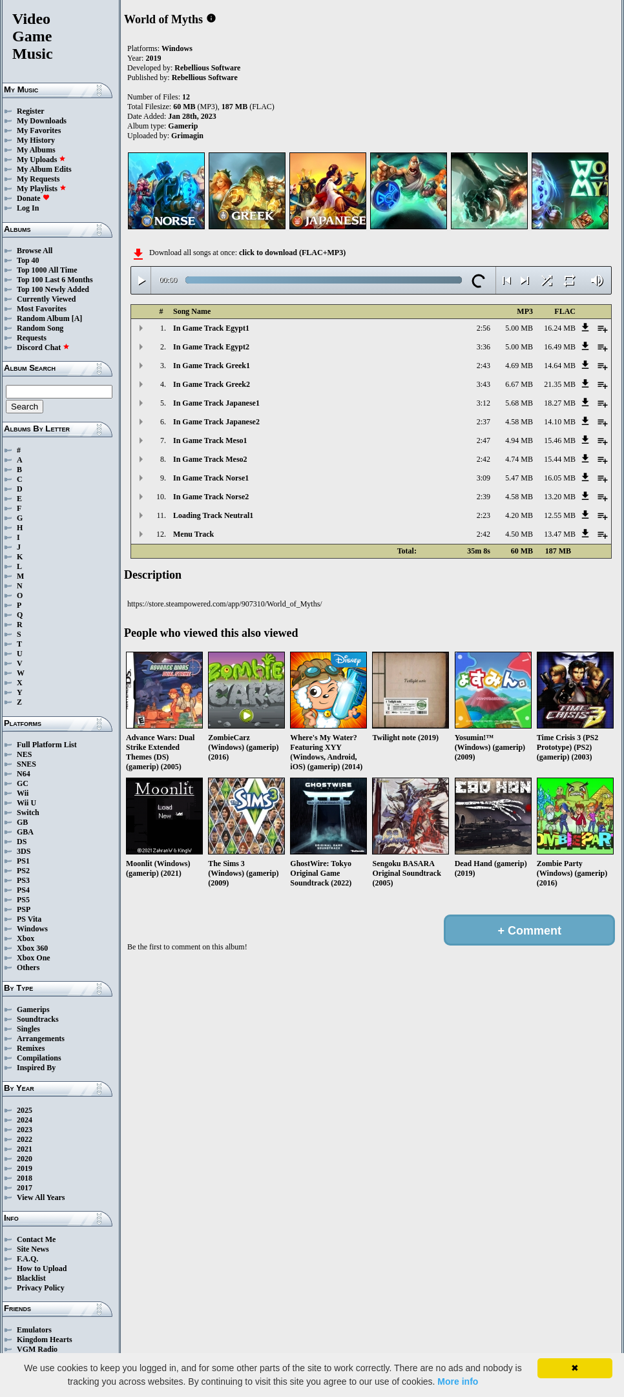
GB (22, 822)
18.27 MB (560, 403)
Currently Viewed (46, 299)
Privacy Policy (41, 1287)
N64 (23, 773)
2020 (24, 1158)
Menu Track (193, 534)
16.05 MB (560, 477)
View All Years (41, 1197)
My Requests (38, 178)
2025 (24, 1110)
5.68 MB (519, 403)
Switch (28, 812)
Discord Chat (43, 347)
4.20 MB (519, 515)
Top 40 (28, 260)
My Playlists (42, 188)
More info (457, 1381)
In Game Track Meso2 (210, 459)
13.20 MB (560, 496)
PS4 (23, 890)
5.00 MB (519, 328)
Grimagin (187, 135)
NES (24, 754)
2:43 (483, 365)
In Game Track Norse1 (211, 477)
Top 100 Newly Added (53, 289)
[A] (77, 318)
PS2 (23, 870)
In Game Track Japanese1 (216, 403)
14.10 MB (560, 421)
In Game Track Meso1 (210, 440)
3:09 (483, 477)
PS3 (23, 880)
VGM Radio (37, 1349)
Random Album (43, 318)
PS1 (23, 860)
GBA (25, 831)
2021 (24, 1149)
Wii (22, 793)
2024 (24, 1119)
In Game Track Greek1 (211, 365)
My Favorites (39, 130)
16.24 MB (560, 328)
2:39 (483, 496)
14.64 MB (560, 365)
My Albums (36, 149)
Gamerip (183, 125)
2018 (24, 1178)
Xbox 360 (32, 948)
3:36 (483, 346)
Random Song (40, 328)
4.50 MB (519, 534)
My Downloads (42, 120)
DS (21, 841)
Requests (32, 337)
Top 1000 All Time (47, 269)
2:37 (483, 421)
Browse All (34, 250)
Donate (33, 198)
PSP (23, 909)
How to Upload (42, 1268)
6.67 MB (519, 384)
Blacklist (31, 1278)
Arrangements (41, 1038)
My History (36, 140)
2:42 (483, 459)
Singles (28, 1028)
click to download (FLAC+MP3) (292, 252)
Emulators (34, 1329)
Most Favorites (42, 308)
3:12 (483, 403)
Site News (33, 1249)
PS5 (23, 899)
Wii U (26, 802)
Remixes (31, 1048)
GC (22, 783)
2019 (24, 1168)
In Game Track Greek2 (211, 384)
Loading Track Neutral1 (213, 515)
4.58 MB (519, 421)
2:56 (483, 328)
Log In (28, 207)
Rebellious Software (207, 67)
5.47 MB (519, 477)
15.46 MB (560, 440)
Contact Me (36, 1239)
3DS (23, 851)
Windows (32, 928)
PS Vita (29, 919)
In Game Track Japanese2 (216, 421)
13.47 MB (560, 534)
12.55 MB (560, 515)
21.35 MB (560, 384)
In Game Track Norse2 (211, 496)
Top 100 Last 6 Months (55, 279)
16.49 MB (560, 346)
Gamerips (33, 1009)
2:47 (483, 440)
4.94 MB (519, 440)
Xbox (25, 938)
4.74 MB (519, 459)
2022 (24, 1139)
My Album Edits (44, 169)
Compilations (39, 1057)
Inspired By (36, 1067)
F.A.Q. (27, 1258)
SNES (26, 764)
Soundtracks (38, 1019)
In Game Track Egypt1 (211, 328)
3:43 (483, 384)
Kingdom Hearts (44, 1339)
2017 (24, 1187)
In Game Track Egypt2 (211, 346)
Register (31, 111)
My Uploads (41, 159)
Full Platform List (47, 744)
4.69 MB (519, 365)
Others (28, 967)
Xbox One (33, 957)
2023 (24, 1129)
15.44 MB (560, 459)
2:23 (483, 515)
